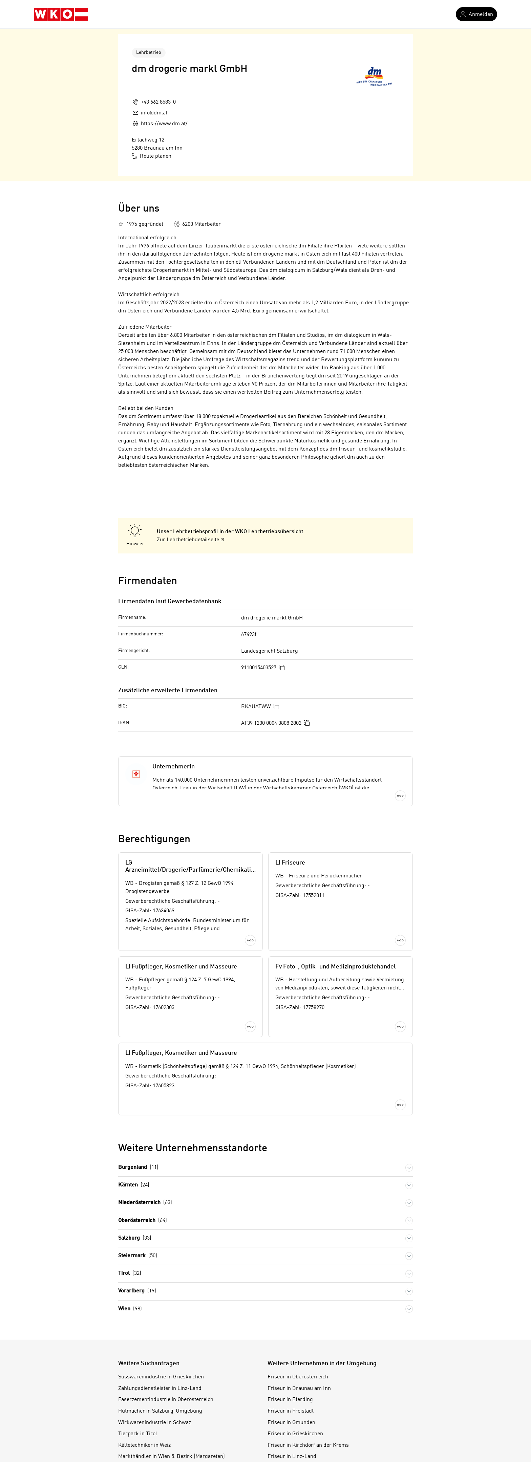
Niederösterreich (145, 1139)
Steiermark (137, 1192)
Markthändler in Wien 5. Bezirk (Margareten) (171, 1392)
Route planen (151, 156)
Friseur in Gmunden (291, 1358)
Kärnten (133, 1121)
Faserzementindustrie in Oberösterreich (165, 1335)
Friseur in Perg (286, 1404)
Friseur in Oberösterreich (298, 1313)
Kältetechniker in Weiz (144, 1381)
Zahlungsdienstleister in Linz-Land (159, 1324)
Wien (130, 1245)
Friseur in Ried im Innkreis (300, 1415)
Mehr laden (265, 1048)
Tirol (129, 1209)
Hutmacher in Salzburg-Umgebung (160, 1347)
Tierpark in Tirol (137, 1370)
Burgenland (138, 1103)
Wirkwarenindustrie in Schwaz (154, 1358)
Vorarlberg (137, 1227)
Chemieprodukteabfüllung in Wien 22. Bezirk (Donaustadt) (187, 1415)
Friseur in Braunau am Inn (299, 1324)
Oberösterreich (142, 1156)
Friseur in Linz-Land (292, 1392)
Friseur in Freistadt (291, 1347)
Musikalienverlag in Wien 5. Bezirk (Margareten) (175, 1404)
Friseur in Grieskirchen (295, 1370)
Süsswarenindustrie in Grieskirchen (161, 1313)
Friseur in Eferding (290, 1335)
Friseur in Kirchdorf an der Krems (308, 1381)
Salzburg (134, 1174)
